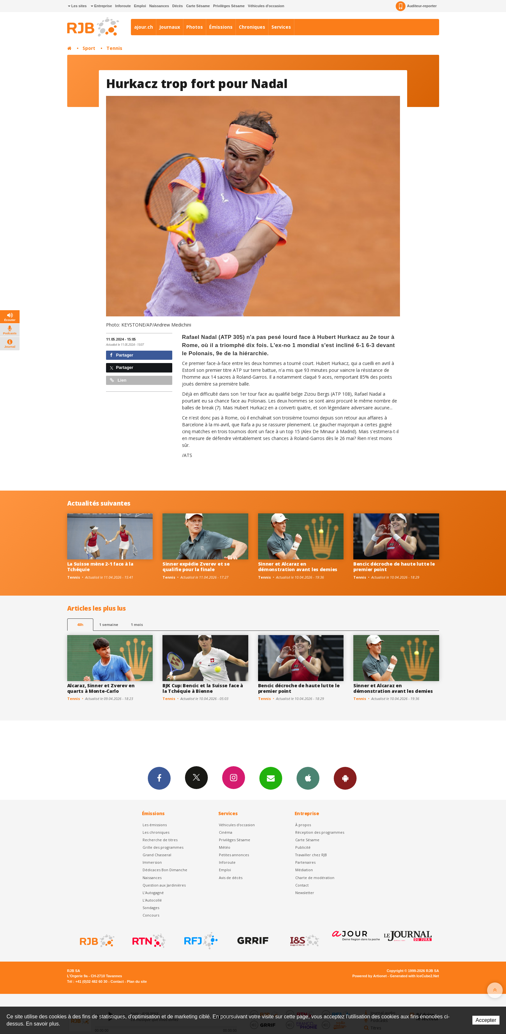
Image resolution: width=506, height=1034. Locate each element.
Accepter (486, 1020)
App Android (345, 778)
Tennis (114, 48)
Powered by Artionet (369, 976)
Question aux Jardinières (164, 885)
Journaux (169, 27)
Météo (224, 847)
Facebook (159, 778)
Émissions (221, 27)
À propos (303, 825)
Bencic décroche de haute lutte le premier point (394, 566)
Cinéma (225, 832)
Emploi (140, 6)
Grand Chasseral (157, 855)
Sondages (151, 907)
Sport (89, 48)
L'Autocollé (152, 900)
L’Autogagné (153, 892)
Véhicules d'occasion (266, 6)
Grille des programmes (163, 847)
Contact (302, 885)
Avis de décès (230, 877)
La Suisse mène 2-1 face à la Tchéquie (100, 566)
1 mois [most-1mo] (137, 624)
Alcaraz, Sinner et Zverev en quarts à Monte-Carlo (101, 688)
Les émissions (155, 825)
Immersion (152, 862)
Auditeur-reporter (416, 6)
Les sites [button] (77, 6)
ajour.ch (143, 27)
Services (281, 27)
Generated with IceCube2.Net (414, 976)
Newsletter (304, 892)
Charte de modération (314, 877)
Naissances (159, 6)
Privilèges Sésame (229, 6)
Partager (121, 355)
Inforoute (123, 6)
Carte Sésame (198, 6)
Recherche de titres (160, 840)
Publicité (303, 847)
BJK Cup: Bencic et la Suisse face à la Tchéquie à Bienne (202, 688)
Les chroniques (156, 832)
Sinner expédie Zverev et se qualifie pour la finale (195, 566)
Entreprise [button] (101, 6)
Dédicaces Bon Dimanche (165, 870)
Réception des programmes (319, 832)
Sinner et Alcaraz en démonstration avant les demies (298, 566)
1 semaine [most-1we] (108, 624)
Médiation (304, 870)
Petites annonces (234, 855)
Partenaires (305, 862)
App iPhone (308, 778)
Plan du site (137, 981)
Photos (194, 27)
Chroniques (252, 27)
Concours (151, 915)
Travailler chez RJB (311, 855)
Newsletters (270, 778)
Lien (118, 380)
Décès (177, 6)
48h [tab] (80, 624)
